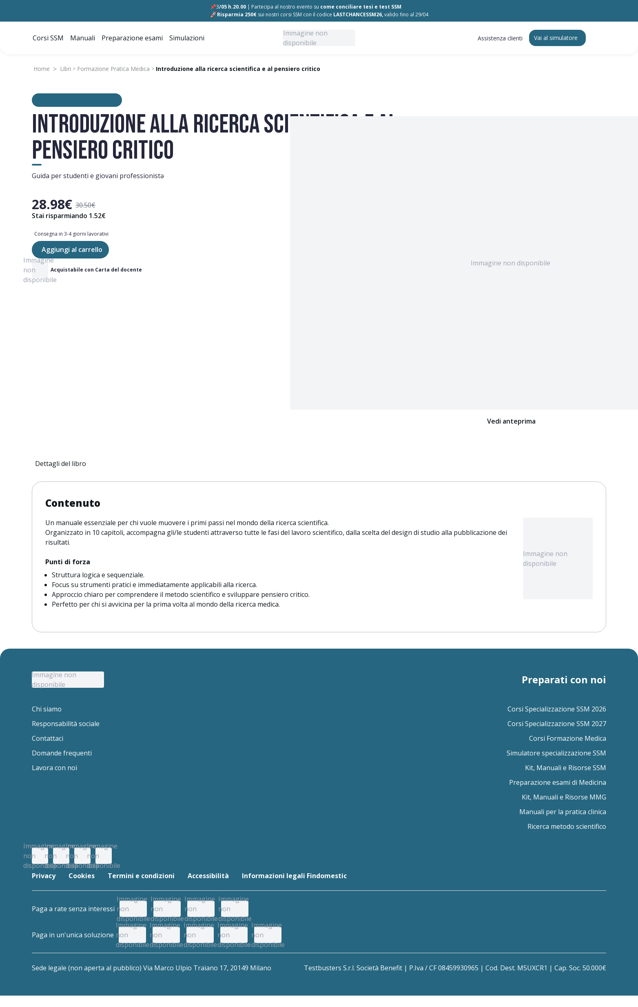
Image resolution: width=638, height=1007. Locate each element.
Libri (65, 69)
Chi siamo (47, 708)
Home (41, 69)
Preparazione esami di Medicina (557, 782)
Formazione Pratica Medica (113, 69)
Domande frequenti (62, 753)
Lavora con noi (54, 767)
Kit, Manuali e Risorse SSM (565, 767)
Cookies (82, 875)
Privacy (43, 875)
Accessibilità (208, 875)
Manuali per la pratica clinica (562, 811)
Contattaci (47, 738)
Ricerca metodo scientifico (566, 826)
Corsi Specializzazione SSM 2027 (556, 723)
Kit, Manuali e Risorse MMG (564, 797)
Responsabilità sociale (66, 723)
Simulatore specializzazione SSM (556, 753)
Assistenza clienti (500, 38)
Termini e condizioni (141, 875)
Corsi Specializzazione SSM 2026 (556, 708)
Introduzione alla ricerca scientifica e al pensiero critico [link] (238, 69)
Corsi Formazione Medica (567, 738)
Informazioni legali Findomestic (294, 875)
